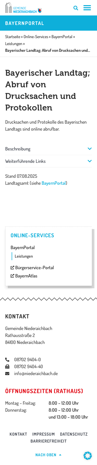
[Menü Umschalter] (87, 7)
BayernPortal (54, 183)
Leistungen (24, 256)
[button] (48, 149)
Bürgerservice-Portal (32, 267)
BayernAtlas (24, 275)
